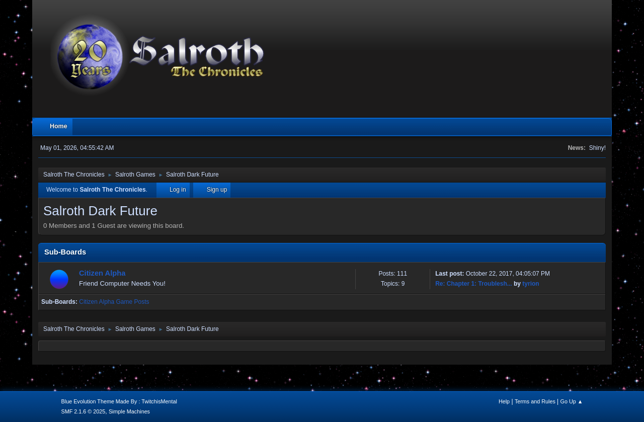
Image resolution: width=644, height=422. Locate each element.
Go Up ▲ (571, 401)
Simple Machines (129, 411)
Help (504, 401)
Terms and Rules (535, 401)
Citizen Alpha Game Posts (114, 301)
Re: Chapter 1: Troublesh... (473, 283)
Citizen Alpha (102, 273)
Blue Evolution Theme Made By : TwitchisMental (119, 401)
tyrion (530, 283)
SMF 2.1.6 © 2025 (83, 411)
